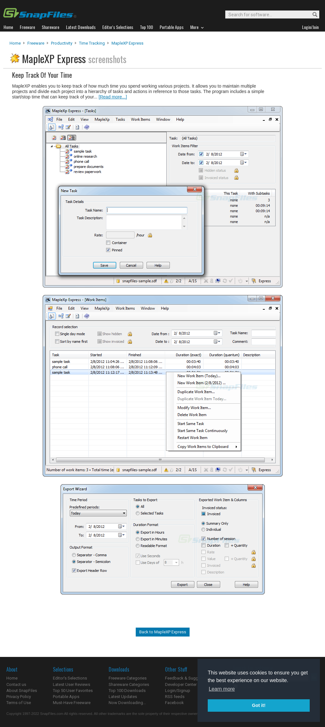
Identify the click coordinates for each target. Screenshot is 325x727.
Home (15, 43)
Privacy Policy (18, 696)
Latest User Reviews (71, 684)
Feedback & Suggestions (188, 678)
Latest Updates (123, 696)
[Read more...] (113, 96)
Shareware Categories (129, 684)
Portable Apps (66, 696)
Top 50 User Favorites (73, 690)
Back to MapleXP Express (162, 632)
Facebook (174, 702)
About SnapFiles (21, 690)
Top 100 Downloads (127, 690)
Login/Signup (177, 690)
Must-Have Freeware (71, 702)
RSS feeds (174, 696)
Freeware (35, 43)
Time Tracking (92, 43)
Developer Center (181, 684)
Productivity (61, 43)
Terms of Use (18, 702)
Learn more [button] (222, 689)
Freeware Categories (128, 678)
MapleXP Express (127, 43)
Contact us (16, 684)
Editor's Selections (70, 678)
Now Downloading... (127, 702)
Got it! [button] (258, 705)
